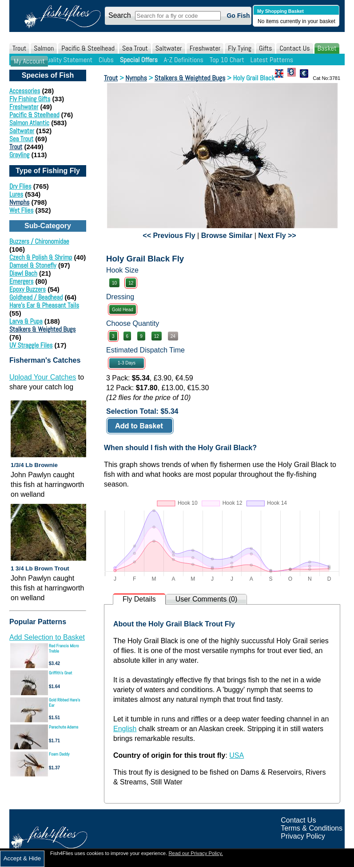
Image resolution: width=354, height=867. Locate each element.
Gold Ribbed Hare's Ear (64, 702)
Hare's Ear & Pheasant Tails (44, 305)
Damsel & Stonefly (32, 265)
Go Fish (238, 15)
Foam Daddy (59, 754)
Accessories (24, 91)
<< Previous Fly (169, 235)
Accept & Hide (22, 858)
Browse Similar (227, 235)
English (124, 728)
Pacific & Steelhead (88, 48)
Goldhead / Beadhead (36, 297)
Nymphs (19, 202)
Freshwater (205, 48)
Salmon (44, 48)
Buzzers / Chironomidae (39, 241)
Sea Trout (135, 48)
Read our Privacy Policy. (195, 853)
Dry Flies (20, 186)
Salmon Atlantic (29, 123)
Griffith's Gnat (60, 673)
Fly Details (139, 599)
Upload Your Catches (42, 377)
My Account (29, 61)
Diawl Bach (23, 273)
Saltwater (168, 48)
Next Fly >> (277, 235)
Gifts (265, 48)
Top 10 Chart (227, 59)
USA (236, 755)
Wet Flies (21, 210)
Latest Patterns (272, 59)
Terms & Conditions (311, 828)
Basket (327, 48)
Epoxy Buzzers (27, 289)
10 (114, 283)
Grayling (19, 154)
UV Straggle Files (30, 345)
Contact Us (294, 48)
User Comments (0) (206, 599)
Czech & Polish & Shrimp (40, 257)
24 (173, 336)
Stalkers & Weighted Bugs (42, 329)
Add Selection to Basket (47, 637)
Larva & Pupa (26, 321)
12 (130, 283)
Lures (16, 194)
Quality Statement (67, 59)
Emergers (21, 281)
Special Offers (139, 59)
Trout (19, 48)
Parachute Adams (63, 727)
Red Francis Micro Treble (64, 648)
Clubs (106, 59)
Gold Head (122, 309)
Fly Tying (239, 48)
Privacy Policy (303, 836)
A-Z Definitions (183, 59)
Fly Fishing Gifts (29, 99)
